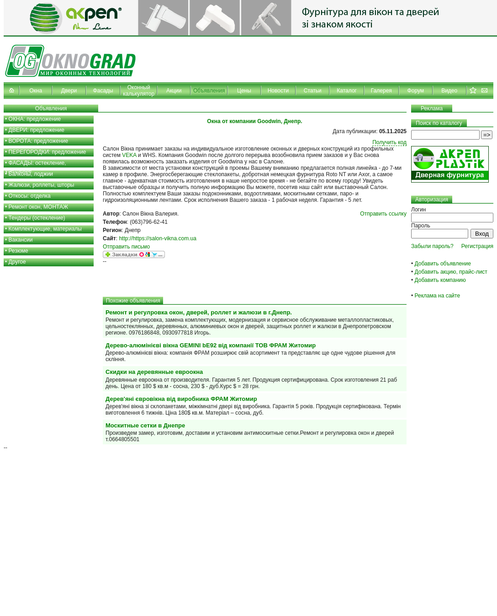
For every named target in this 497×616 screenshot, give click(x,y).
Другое (17, 262)
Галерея (381, 90)
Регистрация (477, 246)
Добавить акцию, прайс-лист (451, 272)
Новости (278, 90)
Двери (69, 90)
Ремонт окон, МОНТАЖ (39, 207)
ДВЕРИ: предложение (36, 130)
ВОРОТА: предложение (39, 141)
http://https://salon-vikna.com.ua (157, 238)
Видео (449, 90)
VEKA (129, 155)
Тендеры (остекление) (37, 218)
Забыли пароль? (432, 246)
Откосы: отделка (30, 196)
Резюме (18, 251)
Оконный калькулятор (138, 90)
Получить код (389, 142)
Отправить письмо (126, 246)
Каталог (347, 90)
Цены (244, 90)
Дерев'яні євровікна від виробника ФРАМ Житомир (181, 398)
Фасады (103, 90)
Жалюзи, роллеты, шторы (41, 185)
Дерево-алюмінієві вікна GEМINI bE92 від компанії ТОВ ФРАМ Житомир (211, 345)
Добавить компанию (440, 280)
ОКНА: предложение (35, 119)
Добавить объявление (443, 263)
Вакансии (21, 240)
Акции (174, 90)
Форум (415, 90)
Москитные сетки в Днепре (145, 425)
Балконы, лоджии (31, 174)
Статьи (313, 90)
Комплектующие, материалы (45, 229)
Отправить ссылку (383, 214)
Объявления (209, 90)
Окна (35, 90)
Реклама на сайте (437, 295)
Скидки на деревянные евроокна (154, 371)
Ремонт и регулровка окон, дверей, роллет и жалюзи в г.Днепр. (199, 312)
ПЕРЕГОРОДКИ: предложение (47, 152)
